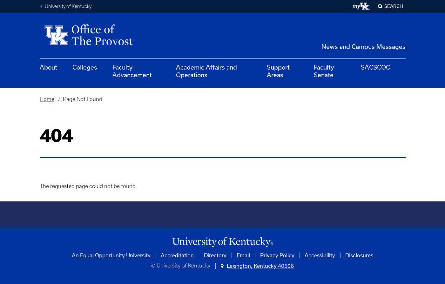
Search (393, 6)
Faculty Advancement (132, 71)
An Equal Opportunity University (111, 255)
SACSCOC (375, 67)
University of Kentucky (68, 6)
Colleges (84, 67)
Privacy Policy (277, 255)
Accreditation (177, 255)
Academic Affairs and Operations (206, 71)
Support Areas (278, 71)
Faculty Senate (324, 71)
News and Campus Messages (363, 46)
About (48, 67)
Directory (215, 255)
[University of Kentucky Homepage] (223, 242)
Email (243, 255)
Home (47, 99)
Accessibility (320, 255)
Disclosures (359, 255)
